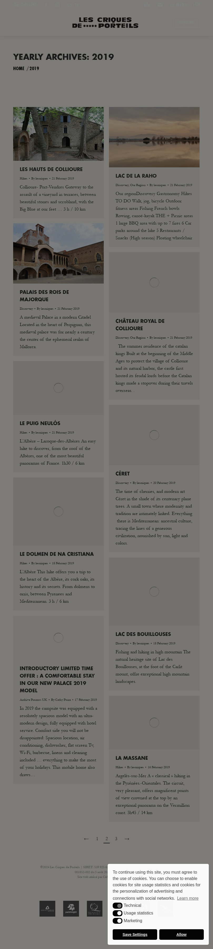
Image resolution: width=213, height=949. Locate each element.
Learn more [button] (188, 898)
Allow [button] (181, 934)
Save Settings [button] (135, 934)
